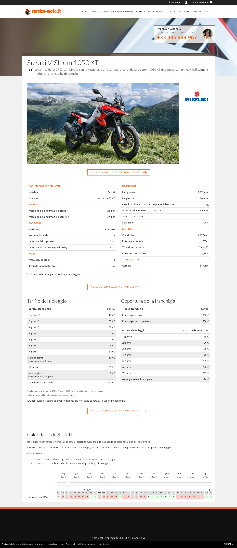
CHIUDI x (228, 544)
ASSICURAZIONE (172, 11)
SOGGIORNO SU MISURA (120, 11)
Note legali (97, 537)
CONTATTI (208, 11)
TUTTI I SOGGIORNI (96, 11)
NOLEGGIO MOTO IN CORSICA (148, 11)
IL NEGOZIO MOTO (191, 11)
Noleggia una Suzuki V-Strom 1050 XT (115, 172)
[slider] (68, 484)
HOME (82, 11)
